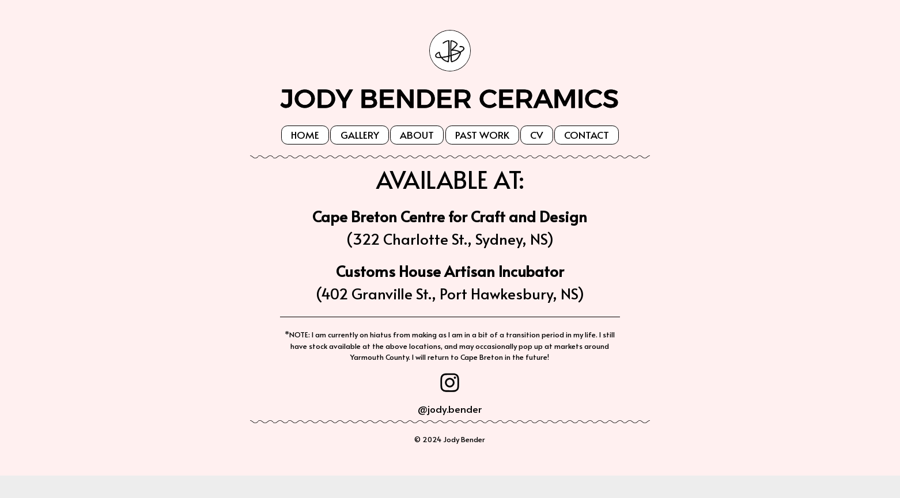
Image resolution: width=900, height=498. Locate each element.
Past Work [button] (482, 135)
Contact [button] (586, 135)
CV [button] (536, 135)
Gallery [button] (360, 135)
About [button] (417, 135)
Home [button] (305, 135)
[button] (450, 382)
